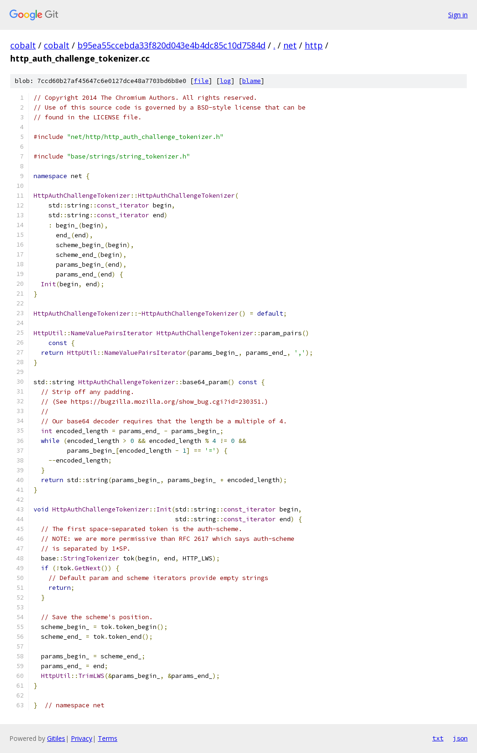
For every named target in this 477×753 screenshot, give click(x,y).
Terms (107, 738)
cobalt (23, 45)
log (225, 81)
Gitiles (56, 738)
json (460, 738)
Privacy (81, 738)
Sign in (458, 14)
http (314, 45)
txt (437, 738)
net (290, 45)
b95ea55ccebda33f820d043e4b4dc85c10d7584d (171, 45)
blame (251, 81)
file (201, 81)
